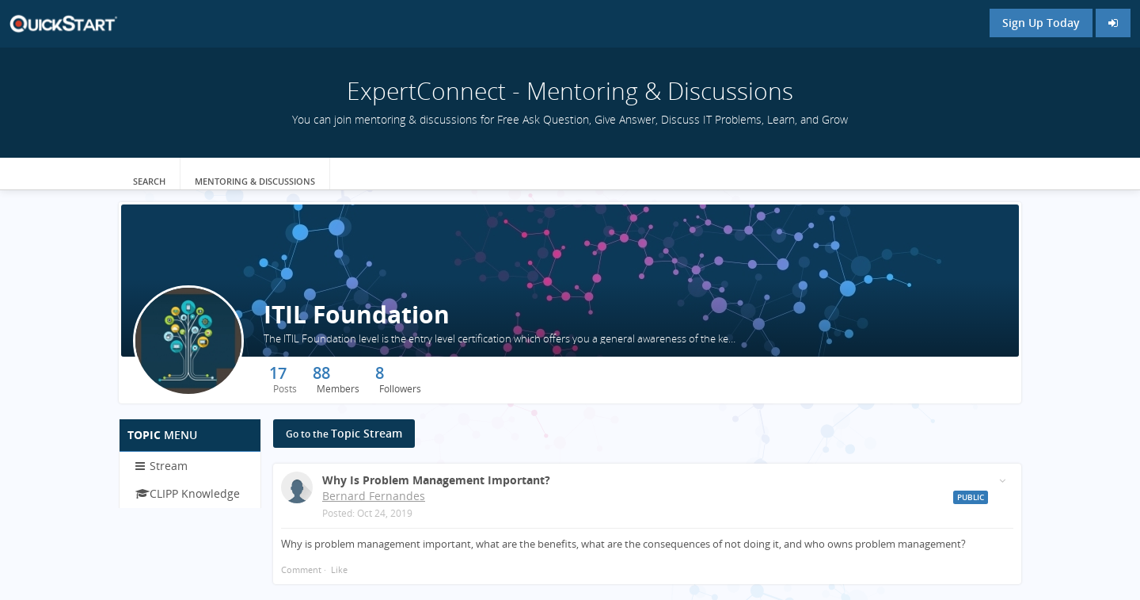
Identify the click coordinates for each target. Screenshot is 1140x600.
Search (149, 181)
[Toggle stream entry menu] (1002, 481)
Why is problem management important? (436, 479)
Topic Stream (344, 433)
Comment (301, 569)
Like (339, 569)
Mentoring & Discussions (255, 181)
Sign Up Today (1041, 22)
